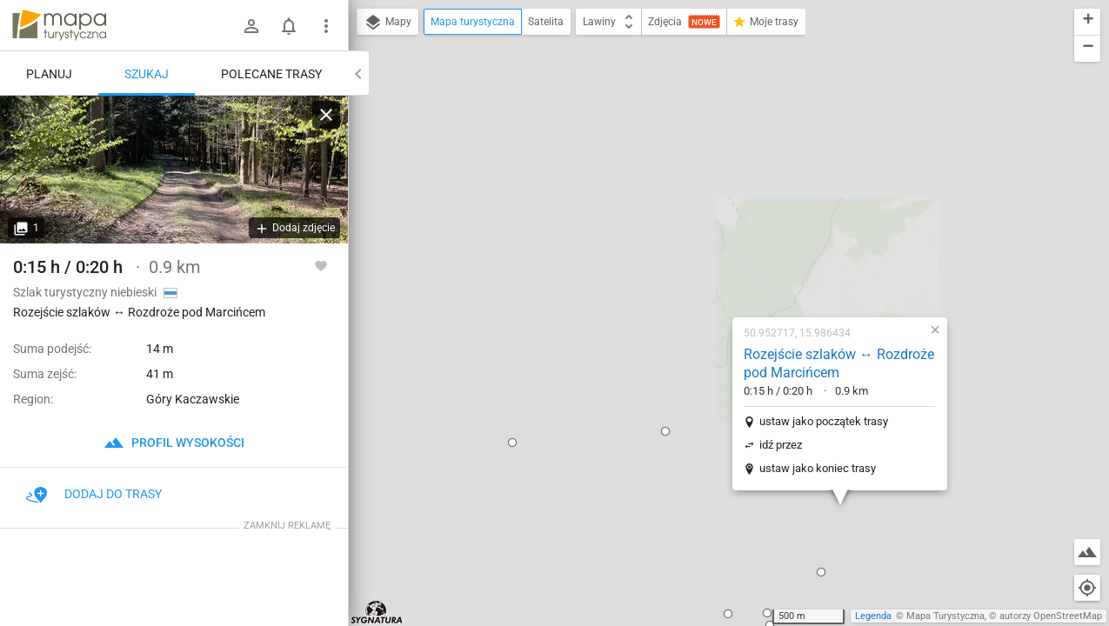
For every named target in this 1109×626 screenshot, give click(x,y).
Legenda (873, 616)
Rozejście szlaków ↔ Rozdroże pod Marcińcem (726, 164)
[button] (400, 243)
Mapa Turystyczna (945, 616)
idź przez (668, 245)
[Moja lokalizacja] (1087, 588)
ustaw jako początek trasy (711, 222)
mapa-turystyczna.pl (59, 25)
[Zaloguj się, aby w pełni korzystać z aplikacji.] (321, 265)
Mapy (387, 22)
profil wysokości (174, 442)
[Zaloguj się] (251, 26)
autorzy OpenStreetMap (1050, 616)
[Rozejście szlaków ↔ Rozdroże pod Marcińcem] (174, 169)
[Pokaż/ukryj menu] (326, 26)
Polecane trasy (271, 74)
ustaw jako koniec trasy (705, 269)
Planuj (49, 74)
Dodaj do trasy (94, 493)
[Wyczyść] (326, 115)
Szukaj (146, 74)
